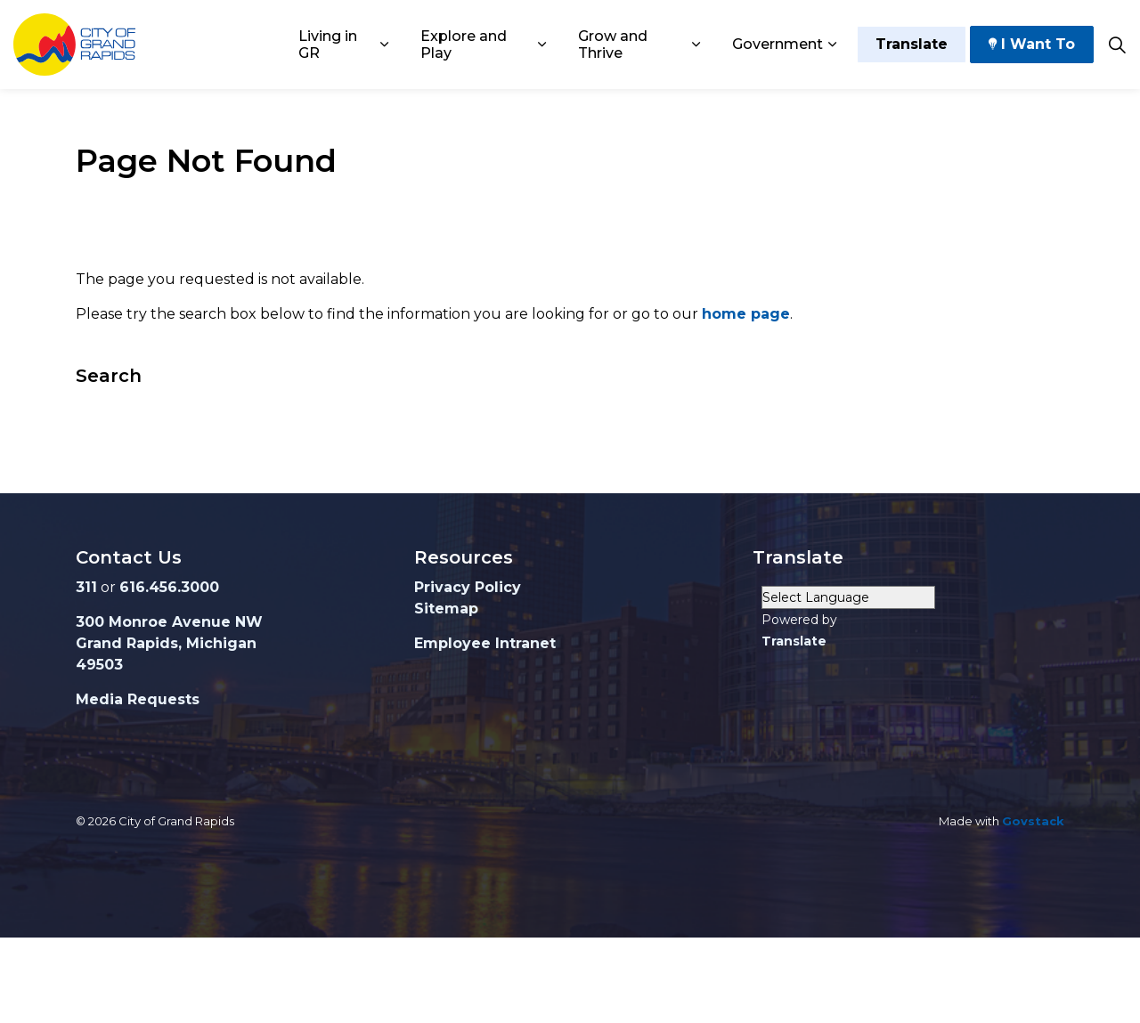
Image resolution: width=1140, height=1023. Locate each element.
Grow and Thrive (612, 44)
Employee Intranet (485, 643)
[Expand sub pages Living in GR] (384, 44)
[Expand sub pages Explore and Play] (541, 44)
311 (86, 587)
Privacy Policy (467, 587)
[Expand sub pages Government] (832, 44)
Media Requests (138, 699)
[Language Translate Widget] (848, 597)
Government (777, 44)
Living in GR (327, 44)
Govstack (1033, 821)
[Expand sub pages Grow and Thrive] (696, 44)
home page (746, 313)
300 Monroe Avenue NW (169, 621)
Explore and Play (463, 44)
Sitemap (446, 608)
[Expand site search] (1117, 44)
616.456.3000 (169, 587)
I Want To (1032, 44)
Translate (911, 44)
